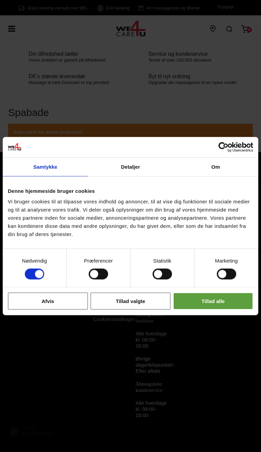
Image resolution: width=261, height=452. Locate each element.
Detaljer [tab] (130, 166)
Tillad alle (213, 301)
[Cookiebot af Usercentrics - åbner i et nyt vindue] (223, 147)
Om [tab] (215, 166)
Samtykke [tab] (45, 166)
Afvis (47, 301)
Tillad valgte (130, 301)
